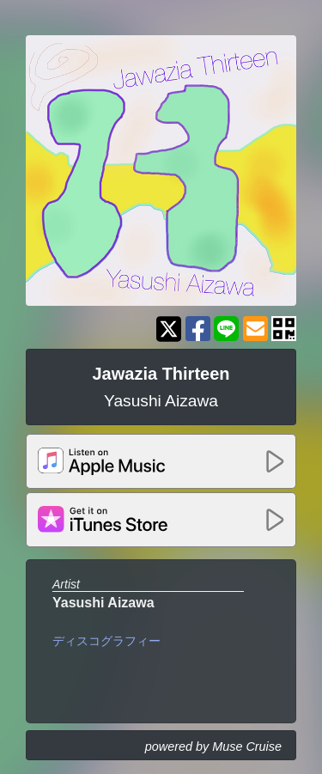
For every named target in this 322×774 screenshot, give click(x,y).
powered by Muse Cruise (213, 746)
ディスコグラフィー (106, 641)
